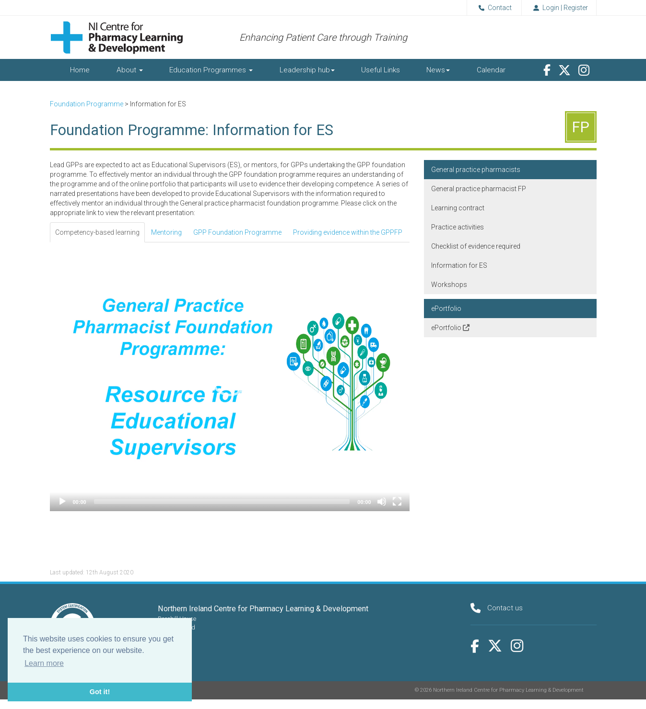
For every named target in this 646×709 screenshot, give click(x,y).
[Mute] (382, 501)
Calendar (491, 70)
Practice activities (457, 227)
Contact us (505, 608)
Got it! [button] (100, 692)
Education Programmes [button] (211, 70)
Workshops (449, 284)
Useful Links (380, 70)
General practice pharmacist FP (478, 189)
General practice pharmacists (475, 169)
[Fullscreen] (397, 501)
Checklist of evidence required (475, 246)
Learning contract (457, 208)
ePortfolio (446, 308)
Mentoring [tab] (166, 232)
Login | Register (559, 7)
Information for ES (459, 265)
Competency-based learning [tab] (97, 232)
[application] (230, 376)
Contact (493, 7)
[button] (230, 377)
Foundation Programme (86, 104)
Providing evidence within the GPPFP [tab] (347, 232)
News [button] (438, 70)
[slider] (222, 501)
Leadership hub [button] (307, 70)
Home (80, 70)
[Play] (62, 501)
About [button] (130, 70)
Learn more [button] (44, 663)
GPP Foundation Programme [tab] (237, 232)
